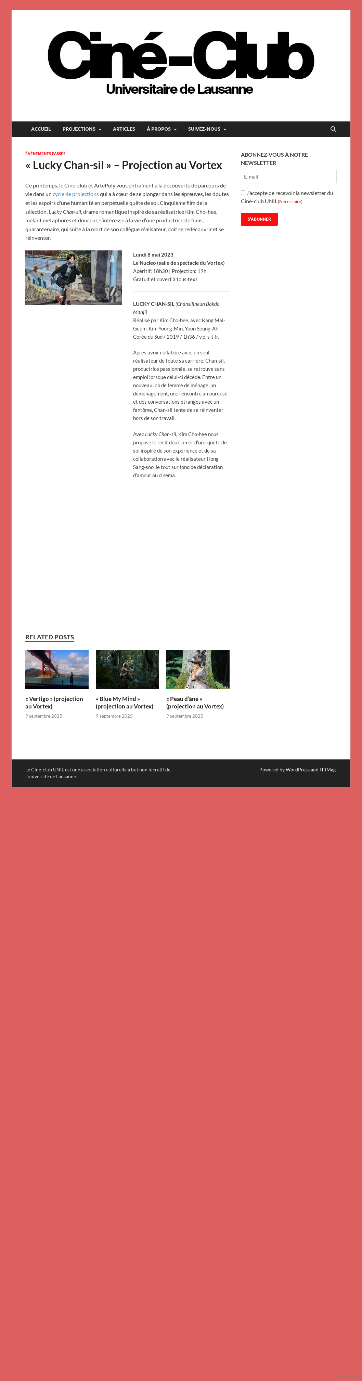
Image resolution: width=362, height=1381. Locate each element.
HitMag (328, 769)
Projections (79, 129)
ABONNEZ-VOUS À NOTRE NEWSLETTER (274, 158)
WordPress (298, 769)
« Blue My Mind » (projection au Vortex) (124, 702)
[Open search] (333, 129)
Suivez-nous (204, 129)
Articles (124, 129)
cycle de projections (76, 194)
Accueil (41, 129)
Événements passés (45, 153)
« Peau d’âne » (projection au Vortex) (195, 702)
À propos (159, 129)
